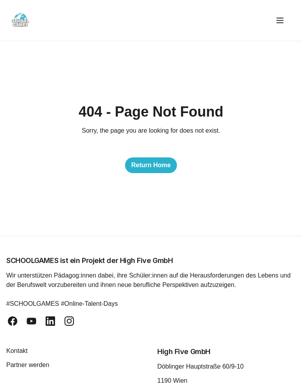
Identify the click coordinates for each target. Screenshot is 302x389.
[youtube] (31, 321)
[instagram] (69, 321)
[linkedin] (50, 321)
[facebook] (12, 321)
